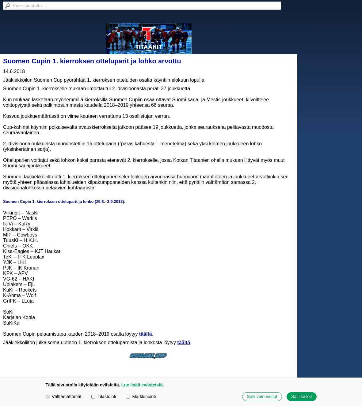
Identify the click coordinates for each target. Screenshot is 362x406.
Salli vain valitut (262, 396)
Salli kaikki (301, 396)
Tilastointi (103, 396)
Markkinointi (141, 396)
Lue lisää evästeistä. (142, 384)
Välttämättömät (64, 396)
